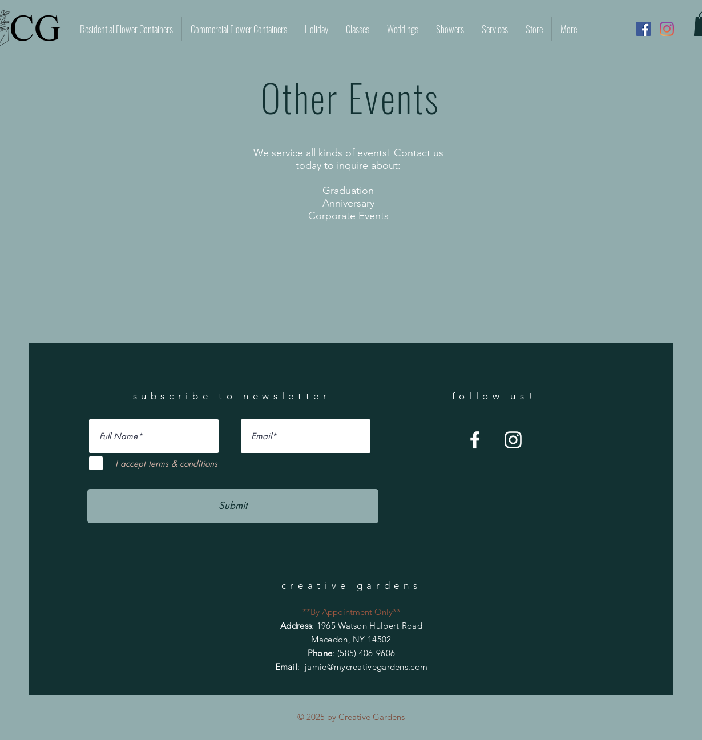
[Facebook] (643, 29)
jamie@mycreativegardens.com (366, 666)
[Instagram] (667, 29)
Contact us (418, 153)
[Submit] (232, 506)
